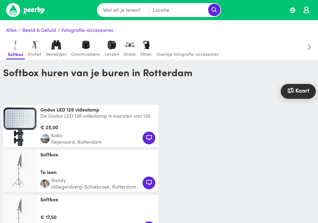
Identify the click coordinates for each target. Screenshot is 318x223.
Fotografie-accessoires (87, 30)
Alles (11, 30)
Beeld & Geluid (39, 30)
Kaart (298, 90)
